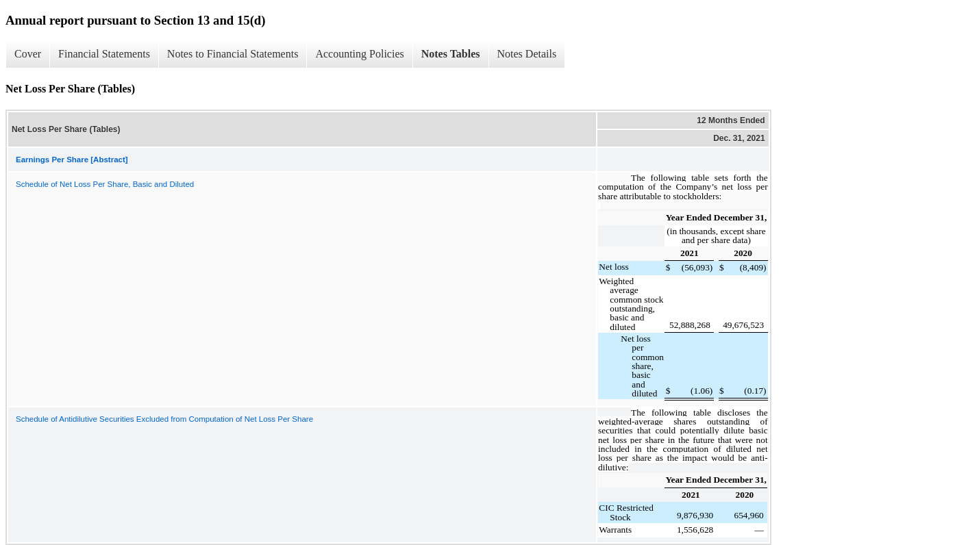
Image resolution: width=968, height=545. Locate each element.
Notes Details (527, 54)
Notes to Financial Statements (233, 54)
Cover (27, 54)
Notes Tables (450, 54)
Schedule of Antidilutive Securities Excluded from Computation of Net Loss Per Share (164, 419)
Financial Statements (104, 54)
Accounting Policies (359, 54)
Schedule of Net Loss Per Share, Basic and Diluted (105, 184)
